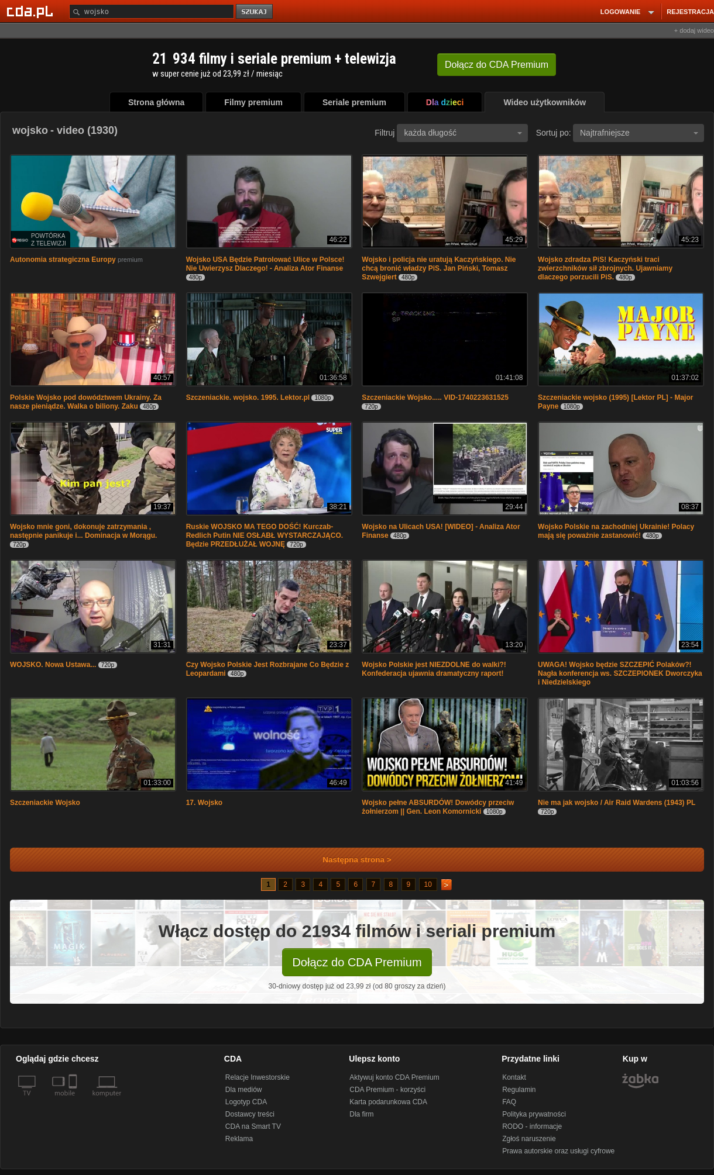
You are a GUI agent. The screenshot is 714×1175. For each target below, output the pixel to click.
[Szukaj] (151, 11)
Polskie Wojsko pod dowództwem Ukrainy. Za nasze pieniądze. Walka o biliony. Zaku (86, 401)
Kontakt (514, 1077)
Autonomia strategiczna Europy (63, 259)
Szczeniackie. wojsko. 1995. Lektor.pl (248, 397)
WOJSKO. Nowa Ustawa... (53, 665)
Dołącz (496, 65)
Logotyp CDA (246, 1102)
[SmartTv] (74, 1100)
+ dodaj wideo (694, 30)
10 (428, 884)
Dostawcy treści (249, 1114)
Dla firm (361, 1114)
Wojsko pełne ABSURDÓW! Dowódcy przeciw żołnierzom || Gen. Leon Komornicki (438, 807)
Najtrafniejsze (639, 132)
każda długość (463, 132)
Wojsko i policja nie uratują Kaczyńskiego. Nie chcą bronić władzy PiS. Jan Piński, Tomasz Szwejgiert (439, 268)
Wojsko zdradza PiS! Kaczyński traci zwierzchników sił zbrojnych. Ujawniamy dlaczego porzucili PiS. (605, 268)
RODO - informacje (532, 1126)
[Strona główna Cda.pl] (31, 11)
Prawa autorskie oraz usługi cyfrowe (558, 1151)
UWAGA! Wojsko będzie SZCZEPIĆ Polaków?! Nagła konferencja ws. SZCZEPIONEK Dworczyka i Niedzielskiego (620, 673)
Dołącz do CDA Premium (356, 962)
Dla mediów (243, 1090)
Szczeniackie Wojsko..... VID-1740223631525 (435, 397)
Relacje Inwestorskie (257, 1077)
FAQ (509, 1102)
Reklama (239, 1139)
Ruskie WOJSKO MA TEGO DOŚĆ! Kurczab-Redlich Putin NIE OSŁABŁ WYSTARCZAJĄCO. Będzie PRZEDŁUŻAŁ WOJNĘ (264, 535)
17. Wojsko (204, 803)
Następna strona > (349, 859)
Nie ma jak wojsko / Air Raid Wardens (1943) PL (616, 803)
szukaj (255, 12)
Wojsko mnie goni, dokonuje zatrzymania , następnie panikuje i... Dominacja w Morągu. (83, 531)
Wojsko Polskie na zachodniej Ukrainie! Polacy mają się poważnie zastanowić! (616, 531)
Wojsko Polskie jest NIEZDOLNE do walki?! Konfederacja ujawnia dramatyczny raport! (434, 669)
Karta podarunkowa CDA (388, 1102)
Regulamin (519, 1090)
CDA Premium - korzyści (387, 1090)
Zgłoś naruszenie (528, 1139)
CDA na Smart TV (253, 1126)
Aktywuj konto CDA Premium (394, 1077)
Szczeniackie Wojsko (45, 803)
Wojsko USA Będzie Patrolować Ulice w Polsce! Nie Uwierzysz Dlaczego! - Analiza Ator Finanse (265, 263)
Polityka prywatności (534, 1114)
